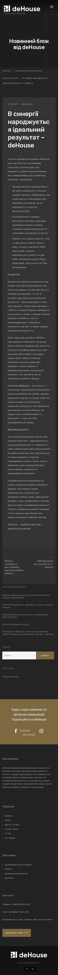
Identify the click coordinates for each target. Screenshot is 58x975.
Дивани (8, 816)
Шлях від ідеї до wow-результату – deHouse (43, 564)
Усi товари (10, 838)
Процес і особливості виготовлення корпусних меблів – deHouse (15, 567)
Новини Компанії (10, 677)
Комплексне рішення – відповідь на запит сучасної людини (27, 606)
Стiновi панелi (12, 829)
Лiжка (8, 820)
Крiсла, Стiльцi (12, 825)
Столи (8, 833)
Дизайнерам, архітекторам (18, 865)
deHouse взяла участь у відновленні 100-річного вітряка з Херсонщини (26, 596)
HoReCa (8, 869)
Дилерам (9, 878)
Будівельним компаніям (16, 874)
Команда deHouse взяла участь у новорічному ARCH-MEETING (25, 615)
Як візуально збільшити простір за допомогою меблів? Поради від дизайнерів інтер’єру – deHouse (28, 632)
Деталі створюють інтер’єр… (16, 624)
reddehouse (27, 104)
